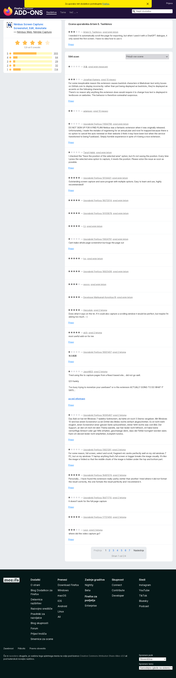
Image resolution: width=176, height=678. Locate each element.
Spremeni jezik (146, 655)
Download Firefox (68, 584)
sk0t (85, 332)
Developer (118, 595)
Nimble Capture (42, 32)
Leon (85, 530)
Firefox (105, 4)
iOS (60, 600)
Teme (63, 12)
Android (62, 606)
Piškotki (21, 648)
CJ (84, 226)
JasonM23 (88, 371)
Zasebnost (8, 648)
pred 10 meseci (108, 79)
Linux (61, 611)
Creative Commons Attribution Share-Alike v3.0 (102, 656)
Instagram (145, 584)
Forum (34, 628)
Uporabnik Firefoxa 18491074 (97, 475)
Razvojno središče (41, 608)
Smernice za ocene (42, 638)
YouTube (144, 590)
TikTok (143, 595)
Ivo (84, 258)
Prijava (169, 3)
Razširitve (51, 12)
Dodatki (35, 579)
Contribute (118, 590)
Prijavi (71, 44)
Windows (63, 590)
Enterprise (91, 605)
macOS (62, 595)
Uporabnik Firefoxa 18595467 (97, 415)
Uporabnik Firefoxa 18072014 (97, 200)
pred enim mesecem (98, 66)
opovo (86, 284)
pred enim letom (110, 32)
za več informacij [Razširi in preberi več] (76, 398)
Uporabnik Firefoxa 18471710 (97, 497)
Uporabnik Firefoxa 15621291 (97, 449)
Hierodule (88, 310)
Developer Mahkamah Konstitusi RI (99, 297)
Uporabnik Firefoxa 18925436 (97, 271)
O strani (35, 584)
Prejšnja (98, 550)
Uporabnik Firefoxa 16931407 (97, 352)
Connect (117, 584)
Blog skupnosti (39, 623)
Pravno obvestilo (38, 648)
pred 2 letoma (100, 310)
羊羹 (85, 66)
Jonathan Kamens (91, 79)
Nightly (89, 584)
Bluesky (143, 600)
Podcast (144, 606)
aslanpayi (87, 111)
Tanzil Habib (89, 152)
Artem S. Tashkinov (92, 32)
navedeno (14, 656)
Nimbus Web (24, 32)
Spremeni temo (146, 664)
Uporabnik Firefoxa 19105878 (97, 213)
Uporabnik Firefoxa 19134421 (97, 178)
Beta (87, 590)
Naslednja (139, 550)
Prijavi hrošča (38, 633)
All (59, 616)
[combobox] (152, 11)
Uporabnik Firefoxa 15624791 (97, 239)
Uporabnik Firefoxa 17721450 (97, 517)
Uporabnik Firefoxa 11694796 (97, 124)
